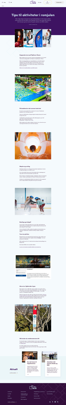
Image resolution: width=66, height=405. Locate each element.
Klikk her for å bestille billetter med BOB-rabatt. (28, 67)
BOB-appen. (23, 343)
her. (32, 120)
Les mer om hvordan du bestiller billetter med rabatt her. (30, 247)
